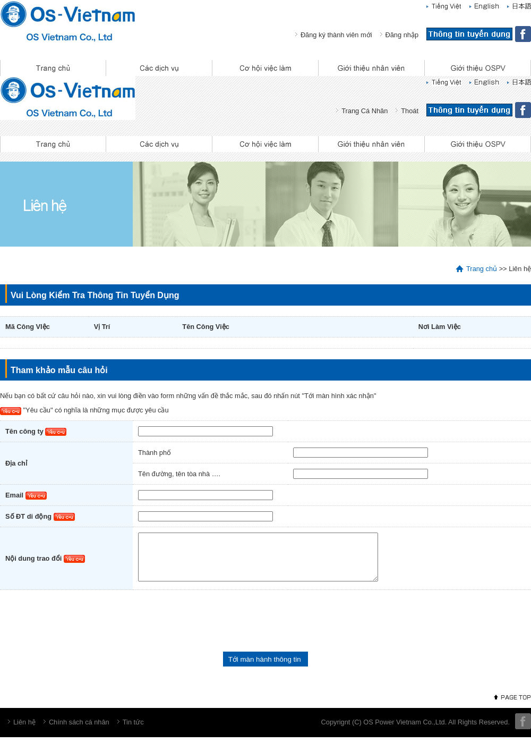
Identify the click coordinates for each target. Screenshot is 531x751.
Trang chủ (53, 68)
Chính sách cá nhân (79, 732)
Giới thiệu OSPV (478, 68)
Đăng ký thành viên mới (336, 35)
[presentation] (80, 630)
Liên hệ (24, 732)
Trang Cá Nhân (364, 111)
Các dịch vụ (159, 68)
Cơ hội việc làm (265, 68)
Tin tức (133, 732)
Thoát (409, 111)
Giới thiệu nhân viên (372, 68)
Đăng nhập (402, 35)
